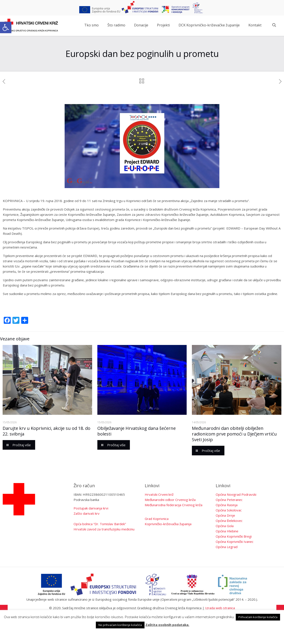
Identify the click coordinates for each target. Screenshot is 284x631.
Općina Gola (225, 526)
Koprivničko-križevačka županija (168, 524)
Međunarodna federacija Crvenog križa (173, 505)
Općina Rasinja (227, 505)
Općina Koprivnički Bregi (234, 536)
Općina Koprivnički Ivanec (234, 541)
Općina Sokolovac (229, 510)
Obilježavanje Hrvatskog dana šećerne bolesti (136, 431)
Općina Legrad (227, 547)
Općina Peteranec (229, 499)
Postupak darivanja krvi (91, 508)
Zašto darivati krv (87, 513)
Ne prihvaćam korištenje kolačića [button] (120, 625)
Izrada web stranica (220, 608)
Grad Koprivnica (157, 518)
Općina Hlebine (227, 531)
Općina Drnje (225, 515)
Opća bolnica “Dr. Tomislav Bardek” (100, 524)
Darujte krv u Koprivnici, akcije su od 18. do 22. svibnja (46, 431)
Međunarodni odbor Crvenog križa (170, 499)
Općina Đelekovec (229, 520)
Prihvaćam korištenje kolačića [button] (257, 617)
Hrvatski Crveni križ (159, 494)
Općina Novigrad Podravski (236, 494)
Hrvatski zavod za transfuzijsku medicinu (104, 529)
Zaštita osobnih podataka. (167, 624)
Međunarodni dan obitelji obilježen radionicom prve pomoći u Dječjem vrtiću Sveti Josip (234, 433)
